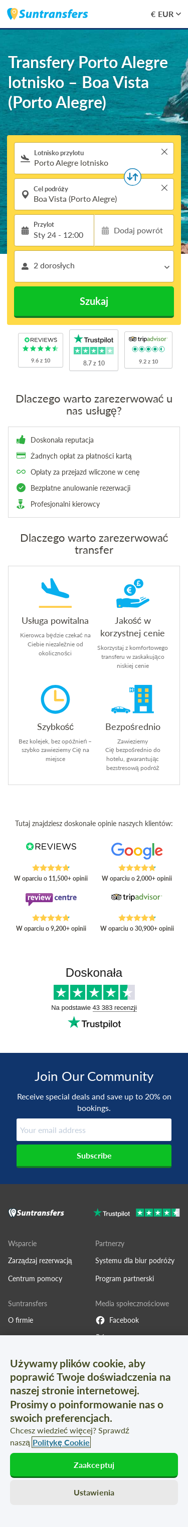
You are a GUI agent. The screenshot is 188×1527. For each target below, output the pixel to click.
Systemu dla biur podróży (134, 1260)
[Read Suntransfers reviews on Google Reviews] (137, 853)
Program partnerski (124, 1278)
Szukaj (94, 301)
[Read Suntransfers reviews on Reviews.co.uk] (51, 853)
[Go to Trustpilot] (136, 1214)
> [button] (164, 152)
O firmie (20, 1320)
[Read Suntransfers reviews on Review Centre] (51, 903)
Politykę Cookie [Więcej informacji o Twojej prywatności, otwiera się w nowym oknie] (61, 1442)
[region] (94, 1431)
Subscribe (94, 1155)
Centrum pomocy (35, 1278)
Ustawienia (94, 1492)
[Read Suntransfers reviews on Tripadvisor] (137, 903)
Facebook (117, 1320)
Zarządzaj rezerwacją (40, 1260)
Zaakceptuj (94, 1464)
